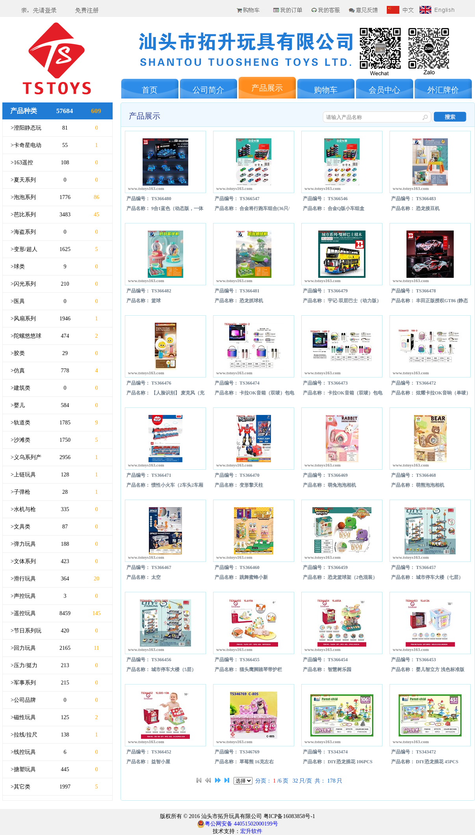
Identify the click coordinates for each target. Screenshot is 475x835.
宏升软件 (251, 831)
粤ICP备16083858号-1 (288, 816)
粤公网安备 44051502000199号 (237, 824)
